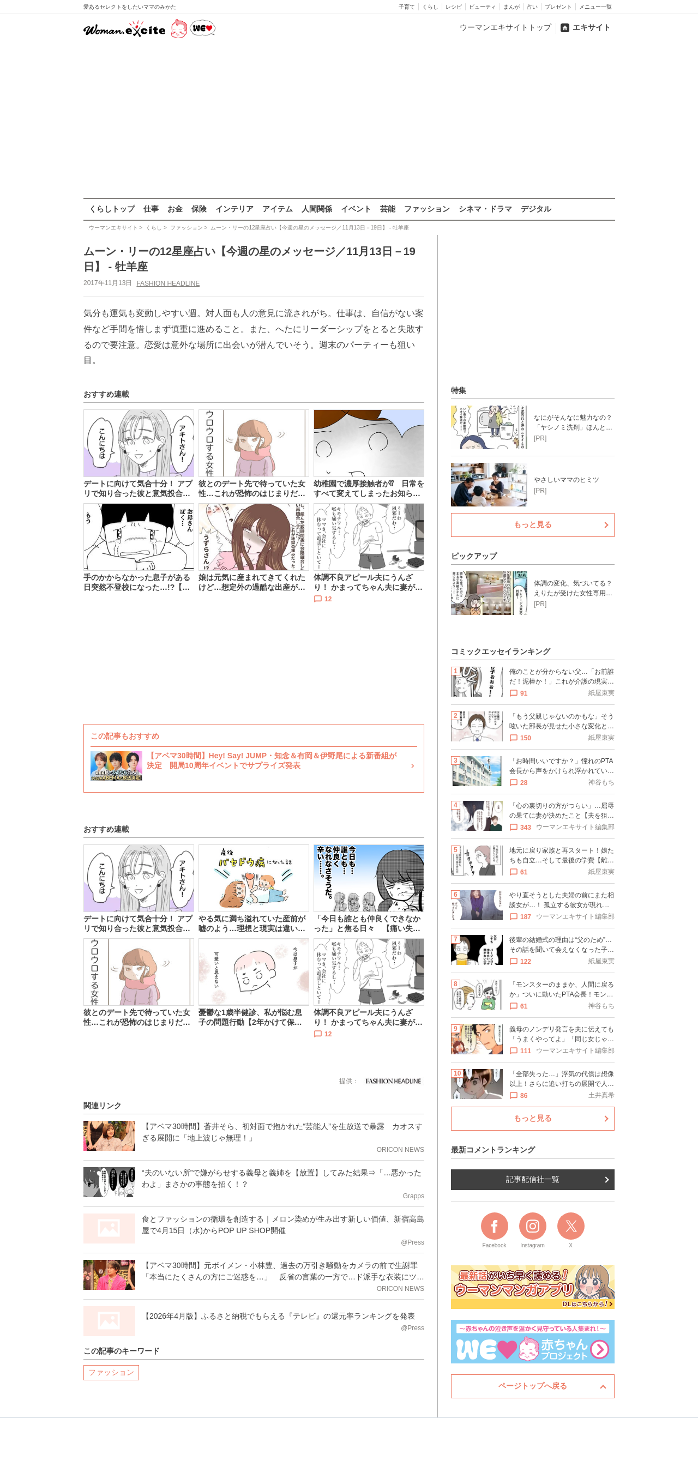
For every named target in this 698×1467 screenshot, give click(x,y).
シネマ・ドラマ (485, 208)
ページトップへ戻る (532, 1385)
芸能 (387, 208)
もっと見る (533, 524)
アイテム (277, 208)
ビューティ (482, 7)
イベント (356, 208)
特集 (458, 390)
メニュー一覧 (595, 7)
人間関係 (317, 208)
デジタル (536, 208)
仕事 (151, 208)
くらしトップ (112, 208)
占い (532, 7)
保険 (199, 208)
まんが (511, 7)
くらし (430, 7)
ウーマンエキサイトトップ (505, 27)
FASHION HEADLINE (168, 283)
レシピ (454, 7)
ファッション (427, 208)
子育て (407, 7)
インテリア (234, 208)
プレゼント (558, 7)
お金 (175, 208)
